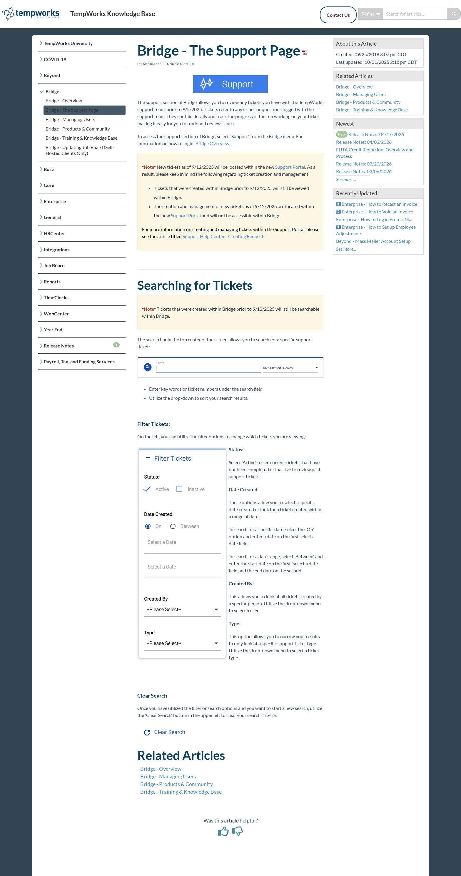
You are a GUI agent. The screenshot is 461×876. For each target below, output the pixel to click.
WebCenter (56, 313)
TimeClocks (56, 297)
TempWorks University (68, 43)
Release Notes (82, 345)
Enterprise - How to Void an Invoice (374, 211)
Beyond (52, 75)
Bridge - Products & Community (78, 128)
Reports (52, 281)
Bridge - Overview (64, 100)
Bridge (52, 91)
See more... (346, 179)
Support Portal (290, 167)
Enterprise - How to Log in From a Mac (374, 219)
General (52, 217)
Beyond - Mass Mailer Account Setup (373, 241)
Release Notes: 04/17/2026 (370, 134)
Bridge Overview (212, 143)
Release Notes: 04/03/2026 (364, 142)
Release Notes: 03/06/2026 (364, 171)
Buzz (49, 169)
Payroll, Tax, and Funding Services (79, 361)
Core (49, 185)
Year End (53, 329)
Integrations (56, 249)
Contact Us (338, 15)
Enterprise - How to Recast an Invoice (376, 204)
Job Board (54, 265)
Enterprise (55, 201)
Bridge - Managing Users (70, 119)
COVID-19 (55, 59)
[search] (415, 14)
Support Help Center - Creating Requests (224, 236)
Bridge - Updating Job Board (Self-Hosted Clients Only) (80, 150)
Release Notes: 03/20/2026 (364, 163)
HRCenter (54, 233)
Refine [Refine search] (371, 13)
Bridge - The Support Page (72, 110)
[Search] (454, 14)
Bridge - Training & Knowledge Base (81, 138)
